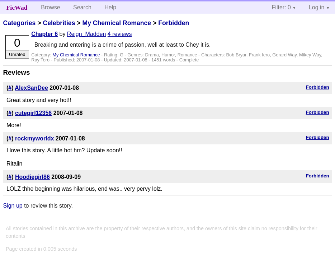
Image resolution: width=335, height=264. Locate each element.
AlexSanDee (31, 88)
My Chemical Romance (116, 23)
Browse (50, 7)
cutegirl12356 (33, 113)
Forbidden (173, 23)
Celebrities (59, 23)
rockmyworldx (34, 138)
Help (110, 7)
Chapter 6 (44, 34)
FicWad (17, 7)
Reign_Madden (86, 34)
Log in (317, 7)
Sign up (12, 206)
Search (82, 7)
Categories (19, 23)
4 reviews (120, 34)
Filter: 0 (281, 7)
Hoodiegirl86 (32, 177)
